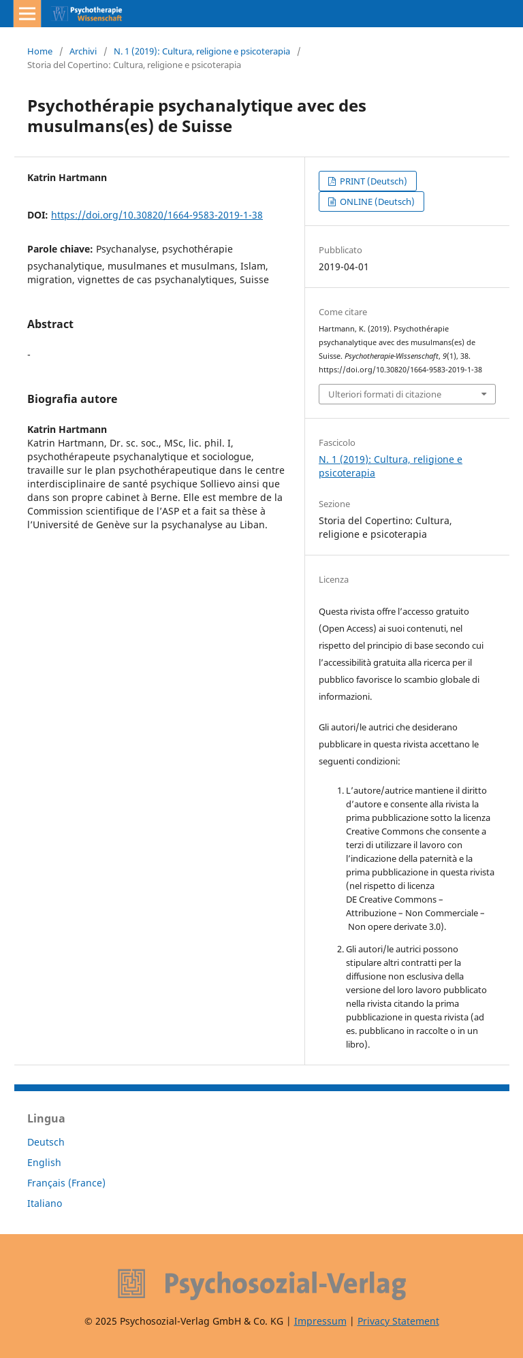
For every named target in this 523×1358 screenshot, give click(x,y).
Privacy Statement (398, 1320)
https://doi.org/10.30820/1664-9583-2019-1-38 (157, 214)
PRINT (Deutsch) (372, 181)
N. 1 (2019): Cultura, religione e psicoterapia (202, 51)
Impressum (320, 1320)
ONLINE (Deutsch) (376, 201)
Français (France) (66, 1182)
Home (39, 51)
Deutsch (46, 1141)
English (44, 1162)
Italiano (44, 1203)
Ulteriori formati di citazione (384, 394)
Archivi (83, 51)
